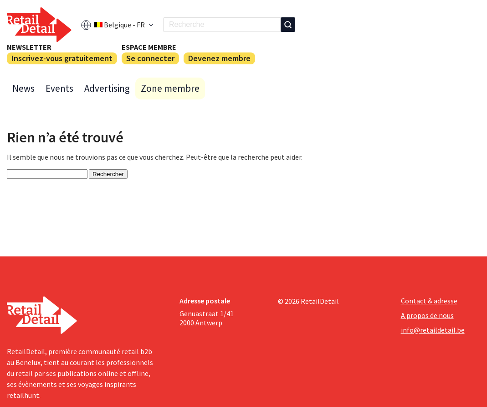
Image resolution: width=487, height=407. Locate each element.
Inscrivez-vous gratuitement (62, 58)
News (23, 88)
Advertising (107, 88)
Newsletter (29, 47)
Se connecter (150, 58)
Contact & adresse (429, 300)
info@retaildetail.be (433, 329)
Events (59, 88)
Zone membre (170, 88)
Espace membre (149, 47)
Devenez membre (219, 58)
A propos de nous (427, 315)
